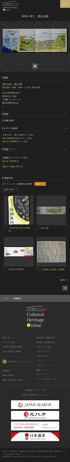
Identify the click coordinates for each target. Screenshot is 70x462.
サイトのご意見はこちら (46, 379)
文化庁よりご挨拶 (43, 346)
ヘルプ (39, 360)
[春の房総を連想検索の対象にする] (38, 228)
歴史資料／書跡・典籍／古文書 (16, 87)
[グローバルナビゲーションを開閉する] (65, 4)
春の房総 (45, 228)
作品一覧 (6, 337)
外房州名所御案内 (16, 269)
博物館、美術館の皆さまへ (47, 342)
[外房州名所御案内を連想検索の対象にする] (5, 269)
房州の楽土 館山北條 (12, 134)
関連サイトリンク (43, 369)
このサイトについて (44, 365)
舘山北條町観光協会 (11, 92)
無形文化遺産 (7, 375)
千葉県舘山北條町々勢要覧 (52, 269)
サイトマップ (41, 374)
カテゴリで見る (8, 342)
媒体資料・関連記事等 (45, 337)
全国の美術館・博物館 (11, 351)
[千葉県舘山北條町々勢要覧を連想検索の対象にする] (38, 269)
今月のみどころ (42, 351)
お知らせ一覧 (41, 356)
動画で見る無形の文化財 (12, 380)
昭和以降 (36, 87)
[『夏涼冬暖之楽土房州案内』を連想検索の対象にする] (5, 227)
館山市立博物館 (9, 141)
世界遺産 (6, 370)
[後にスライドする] (64, 280)
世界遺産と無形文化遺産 (12, 346)
